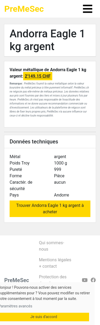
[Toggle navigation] (87, 8)
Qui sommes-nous (51, 246)
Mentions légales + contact (55, 263)
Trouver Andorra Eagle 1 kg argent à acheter (50, 208)
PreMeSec (24, 9)
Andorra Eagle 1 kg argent (47, 40)
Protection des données (52, 280)
